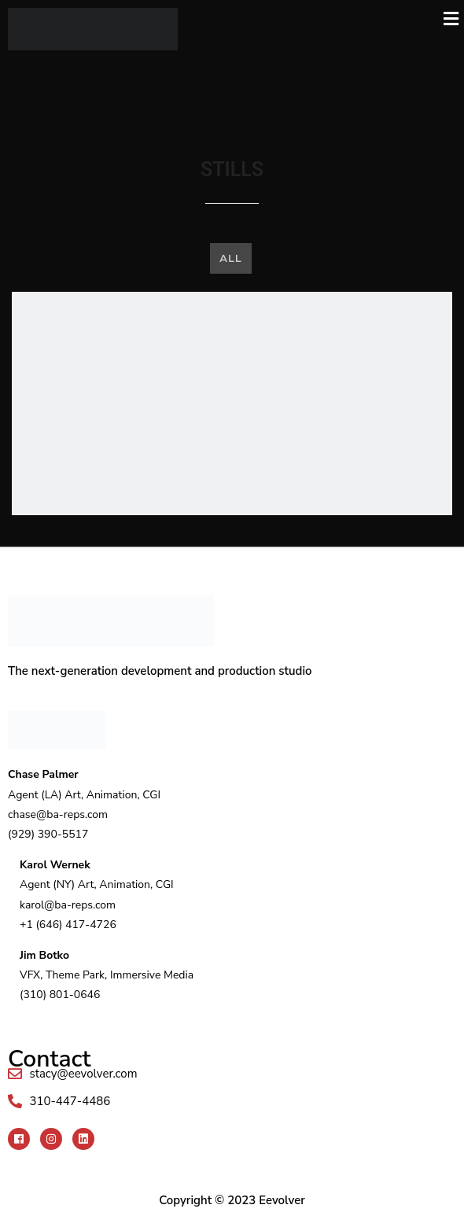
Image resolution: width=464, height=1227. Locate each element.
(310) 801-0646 (60, 994)
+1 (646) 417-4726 (68, 924)
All (230, 258)
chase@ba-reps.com (58, 814)
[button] (325, 19)
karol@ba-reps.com (68, 904)
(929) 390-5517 (48, 834)
